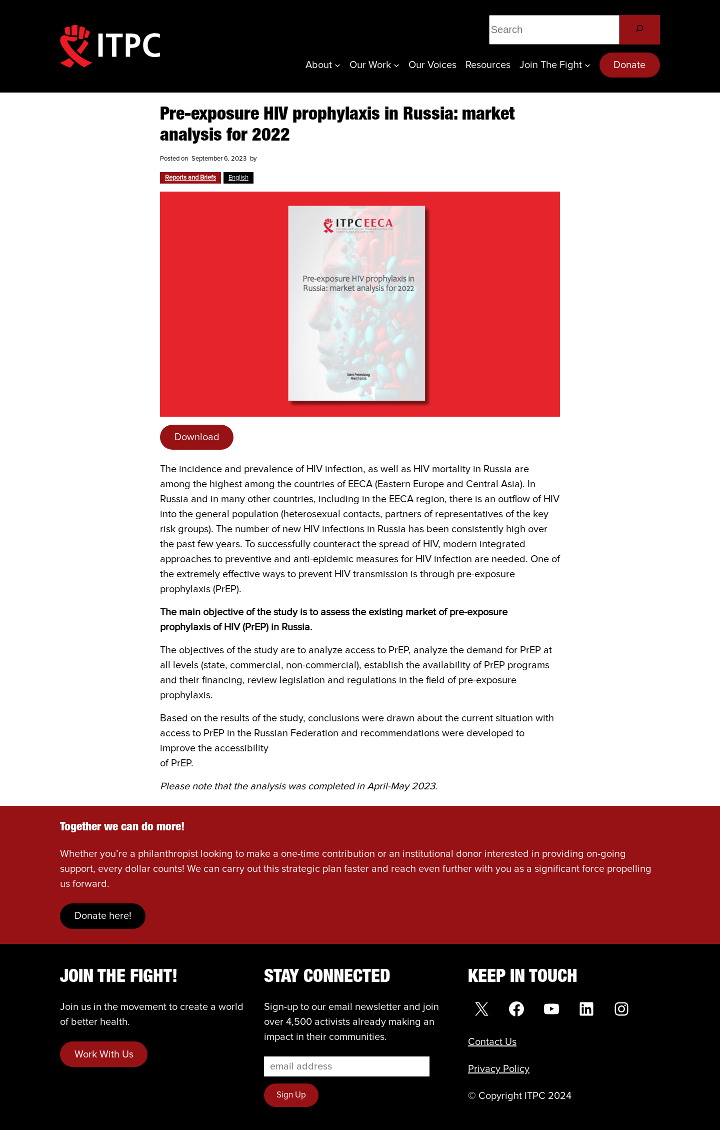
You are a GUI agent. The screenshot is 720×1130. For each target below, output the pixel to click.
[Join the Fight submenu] (587, 65)
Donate (630, 65)
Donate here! (103, 916)
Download (197, 437)
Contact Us (492, 1042)
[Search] (640, 30)
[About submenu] (337, 65)
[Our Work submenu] (397, 65)
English (238, 178)
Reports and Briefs (190, 178)
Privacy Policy (499, 1069)
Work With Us (104, 1054)
